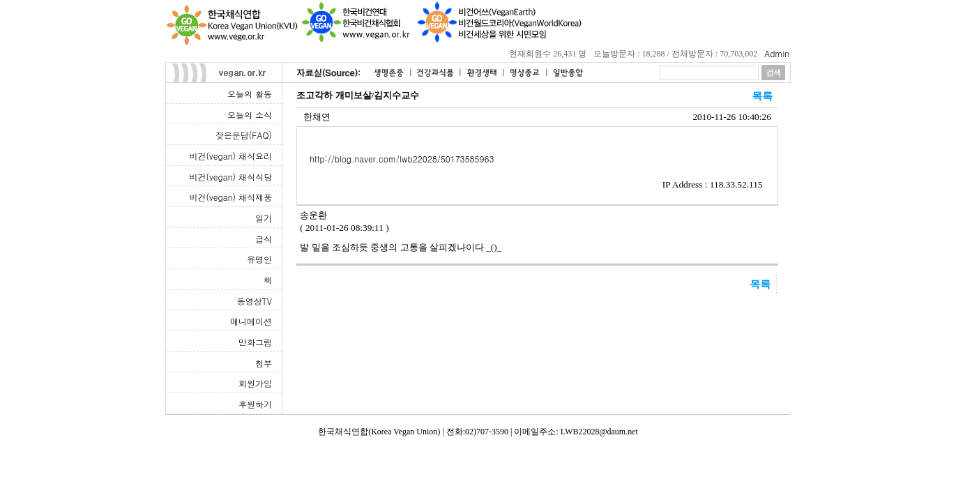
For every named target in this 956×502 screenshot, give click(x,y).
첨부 (263, 363)
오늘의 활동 (249, 94)
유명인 (259, 259)
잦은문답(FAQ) (243, 135)
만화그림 (255, 342)
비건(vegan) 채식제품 (231, 197)
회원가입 (255, 383)
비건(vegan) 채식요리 (231, 156)
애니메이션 (251, 321)
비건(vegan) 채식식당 (231, 177)
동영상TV (254, 301)
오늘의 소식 (249, 115)
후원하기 (255, 404)
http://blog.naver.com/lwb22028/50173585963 (402, 159)
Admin (776, 53)
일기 (263, 218)
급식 (263, 239)
